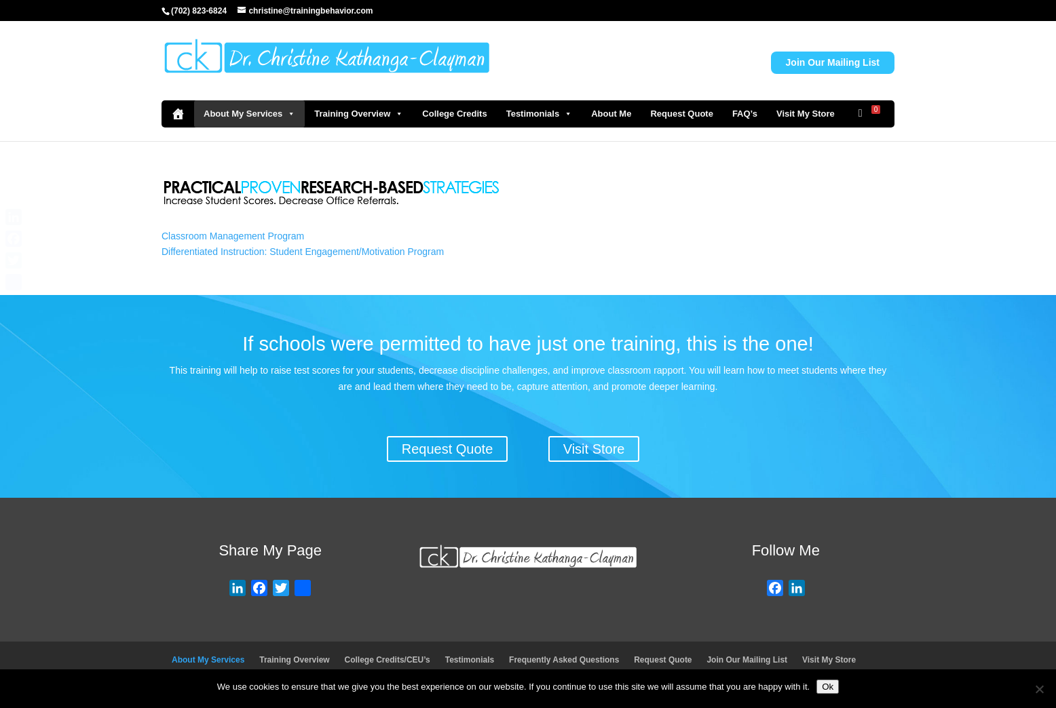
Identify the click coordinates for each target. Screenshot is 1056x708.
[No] (1039, 689)
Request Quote (681, 114)
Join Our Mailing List (833, 62)
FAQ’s (744, 114)
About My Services (249, 113)
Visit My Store (805, 114)
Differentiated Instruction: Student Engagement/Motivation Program (303, 251)
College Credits (454, 114)
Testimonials (539, 113)
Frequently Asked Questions (564, 660)
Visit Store (594, 448)
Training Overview (358, 113)
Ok (827, 687)
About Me (611, 114)
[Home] (178, 113)
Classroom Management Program (233, 236)
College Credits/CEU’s (387, 660)
